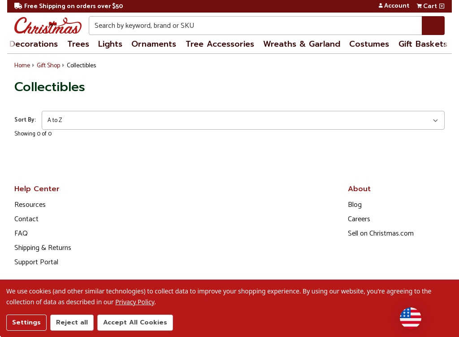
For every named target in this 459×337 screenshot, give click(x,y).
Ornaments (153, 44)
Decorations (33, 44)
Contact (26, 219)
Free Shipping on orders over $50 (68, 6)
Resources (30, 205)
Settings (26, 322)
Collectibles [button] (81, 65)
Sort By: (25, 120)
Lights (110, 44)
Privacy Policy (134, 302)
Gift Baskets (422, 44)
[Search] (433, 25)
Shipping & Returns (42, 248)
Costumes (369, 44)
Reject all (72, 322)
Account (394, 6)
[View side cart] (442, 6)
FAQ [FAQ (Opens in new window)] (21, 234)
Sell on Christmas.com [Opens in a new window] (381, 234)
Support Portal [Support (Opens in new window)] (36, 262)
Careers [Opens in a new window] (359, 219)
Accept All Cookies (135, 322)
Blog (355, 205)
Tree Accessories (220, 44)
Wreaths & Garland (301, 44)
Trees (78, 44)
